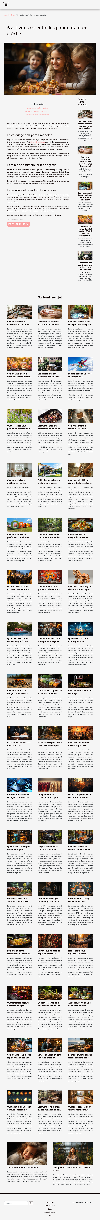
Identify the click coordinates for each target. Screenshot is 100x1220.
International (50, 1205)
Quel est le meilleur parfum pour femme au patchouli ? (18, 429)
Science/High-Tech (50, 1212)
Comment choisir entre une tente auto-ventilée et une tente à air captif (49, 537)
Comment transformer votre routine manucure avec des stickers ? (85, 161)
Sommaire (38, 104)
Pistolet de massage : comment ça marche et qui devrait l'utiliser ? (48, 901)
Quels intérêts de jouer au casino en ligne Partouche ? (18, 1006)
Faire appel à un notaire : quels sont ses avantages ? (19, 745)
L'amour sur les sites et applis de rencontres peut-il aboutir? (49, 954)
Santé (50, 1209)
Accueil (6, 15)
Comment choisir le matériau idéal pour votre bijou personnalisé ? (85, 124)
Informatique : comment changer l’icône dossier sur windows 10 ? (18, 797)
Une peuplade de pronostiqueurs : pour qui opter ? (50, 797)
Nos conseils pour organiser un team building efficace (77, 954)
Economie (50, 1202)
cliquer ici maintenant (37, 142)
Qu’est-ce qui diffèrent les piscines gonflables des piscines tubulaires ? (18, 641)
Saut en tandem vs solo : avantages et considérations (79, 377)
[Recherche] (16, 1203)
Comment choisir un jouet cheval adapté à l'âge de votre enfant (80, 589)
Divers (13, 15)
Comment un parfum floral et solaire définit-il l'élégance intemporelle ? (85, 231)
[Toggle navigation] (6, 4)
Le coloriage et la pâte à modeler (37, 108)
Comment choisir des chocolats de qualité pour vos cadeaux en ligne (50, 429)
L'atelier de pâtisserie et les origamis (37, 111)
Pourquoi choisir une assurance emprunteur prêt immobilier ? (18, 901)
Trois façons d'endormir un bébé (22, 1167)
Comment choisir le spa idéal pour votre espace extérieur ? (85, 196)
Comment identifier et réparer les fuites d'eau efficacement (79, 483)
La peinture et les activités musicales (37, 115)
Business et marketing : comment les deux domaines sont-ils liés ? (79, 901)
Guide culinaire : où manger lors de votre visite (78, 537)
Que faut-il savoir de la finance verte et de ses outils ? (49, 1006)
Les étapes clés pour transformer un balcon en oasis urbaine (85, 266)
